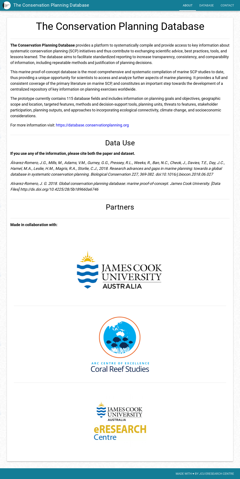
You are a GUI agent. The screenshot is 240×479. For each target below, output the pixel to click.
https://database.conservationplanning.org (92, 125)
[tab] (187, 5)
